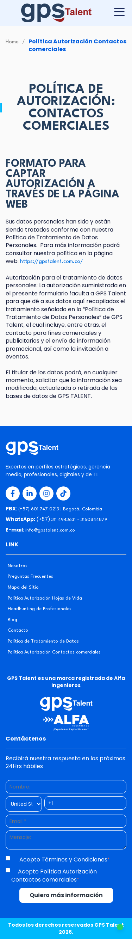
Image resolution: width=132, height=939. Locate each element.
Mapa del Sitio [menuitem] (23, 587)
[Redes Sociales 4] (63, 493)
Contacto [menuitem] (18, 630)
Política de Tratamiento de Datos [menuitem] (43, 641)
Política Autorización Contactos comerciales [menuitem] (54, 652)
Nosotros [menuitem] (17, 566)
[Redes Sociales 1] (13, 493)
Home (12, 42)
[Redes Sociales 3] (46, 493)
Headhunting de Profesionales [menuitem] (39, 609)
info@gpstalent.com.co (50, 530)
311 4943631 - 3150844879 (79, 519)
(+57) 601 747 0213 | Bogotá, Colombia (60, 509)
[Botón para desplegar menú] (119, 12)
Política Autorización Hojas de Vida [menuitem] (45, 598)
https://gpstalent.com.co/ (51, 261)
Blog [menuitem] (12, 620)
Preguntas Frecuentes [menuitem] (30, 576)
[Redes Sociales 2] (30, 493)
